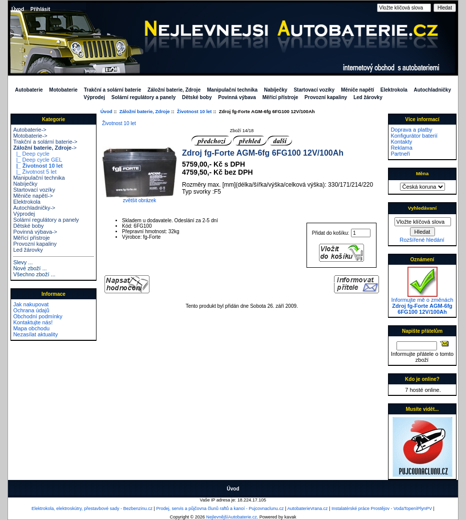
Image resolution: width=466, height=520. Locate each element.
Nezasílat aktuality (35, 334)
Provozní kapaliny (325, 97)
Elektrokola (394, 90)
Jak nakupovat (30, 304)
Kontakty (401, 142)
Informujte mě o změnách (422, 303)
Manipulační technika (232, 90)
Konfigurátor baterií (414, 136)
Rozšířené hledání (422, 240)
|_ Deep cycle (31, 154)
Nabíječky (276, 90)
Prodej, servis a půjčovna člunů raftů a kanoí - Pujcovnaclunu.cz (220, 508)
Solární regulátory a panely (144, 97)
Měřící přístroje (280, 97)
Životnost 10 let (194, 111)
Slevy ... (22, 262)
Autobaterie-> (29, 130)
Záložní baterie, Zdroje (145, 111)
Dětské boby (197, 97)
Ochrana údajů (31, 310)
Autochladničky (432, 90)
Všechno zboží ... (34, 274)
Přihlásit (40, 9)
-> (44, 148)
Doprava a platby (411, 130)
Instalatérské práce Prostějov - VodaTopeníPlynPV (382, 508)
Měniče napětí (357, 90)
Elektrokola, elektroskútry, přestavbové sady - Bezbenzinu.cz (92, 508)
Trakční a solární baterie (113, 90)
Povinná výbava (237, 97)
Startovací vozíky (314, 90)
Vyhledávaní (422, 208)
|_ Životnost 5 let (34, 172)
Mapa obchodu (31, 328)
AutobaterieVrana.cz (307, 508)
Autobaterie (29, 90)
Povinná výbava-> (35, 232)
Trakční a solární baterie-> (45, 142)
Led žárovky (368, 97)
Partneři (400, 154)
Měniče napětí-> (32, 196)
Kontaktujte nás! (32, 322)
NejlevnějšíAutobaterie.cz (231, 516)
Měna (422, 173)
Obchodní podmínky (37, 316)
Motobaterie (63, 90)
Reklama (401, 148)
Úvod (18, 9)
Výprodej (94, 97)
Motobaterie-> (30, 136)
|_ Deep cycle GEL (37, 160)
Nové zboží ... (29, 268)
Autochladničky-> (34, 208)
